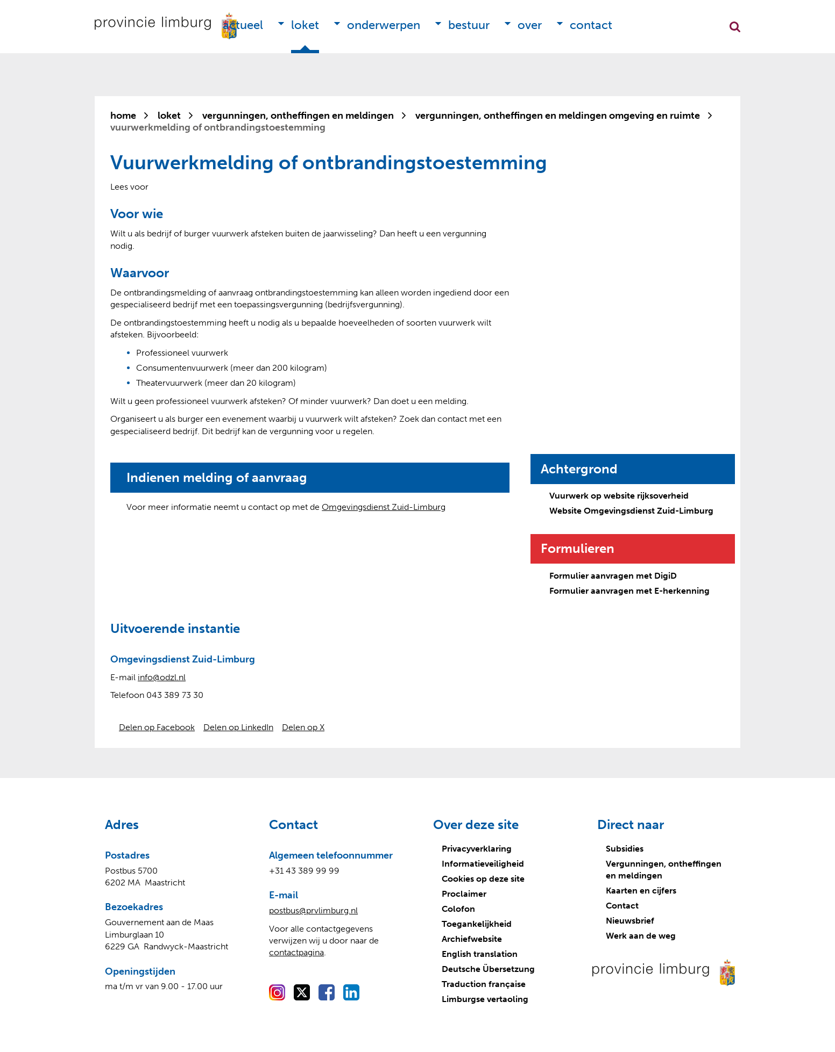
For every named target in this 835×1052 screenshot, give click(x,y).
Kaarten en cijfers (641, 890)
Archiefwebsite (472, 939)
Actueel (243, 25)
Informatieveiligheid (483, 864)
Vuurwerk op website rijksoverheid (619, 496)
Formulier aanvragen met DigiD (613, 576)
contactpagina (296, 952)
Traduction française (484, 984)
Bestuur (469, 25)
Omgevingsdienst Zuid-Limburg (383, 507)
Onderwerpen (383, 25)
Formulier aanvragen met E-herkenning (629, 591)
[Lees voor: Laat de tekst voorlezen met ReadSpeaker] (129, 187)
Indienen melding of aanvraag (216, 477)
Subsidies (624, 849)
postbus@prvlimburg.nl (313, 910)
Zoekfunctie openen (735, 26)
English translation (480, 954)
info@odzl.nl (162, 677)
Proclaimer (464, 894)
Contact (591, 25)
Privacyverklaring (477, 849)
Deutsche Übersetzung (488, 969)
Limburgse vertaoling (485, 999)
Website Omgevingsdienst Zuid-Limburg (631, 511)
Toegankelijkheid (477, 924)
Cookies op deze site (483, 879)
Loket (305, 25)
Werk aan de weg (641, 936)
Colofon (458, 909)
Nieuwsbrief (630, 921)
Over (530, 25)
